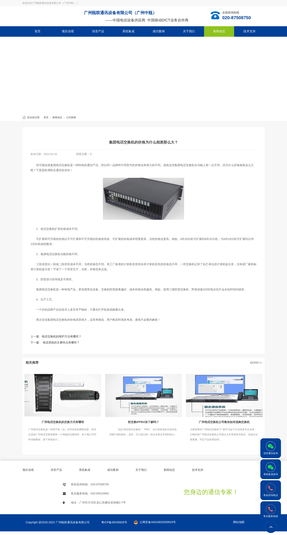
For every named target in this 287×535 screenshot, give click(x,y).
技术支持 (249, 31)
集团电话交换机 (60, 165)
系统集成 (128, 31)
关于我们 (189, 31)
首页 (38, 31)
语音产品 (98, 31)
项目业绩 (68, 31)
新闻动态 (219, 31)
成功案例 (159, 31)
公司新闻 (71, 117)
